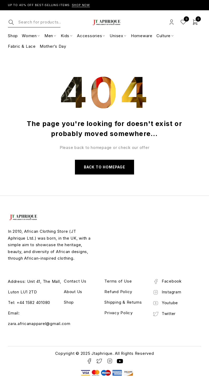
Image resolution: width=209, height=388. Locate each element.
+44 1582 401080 (33, 303)
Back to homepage (105, 167)
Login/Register (171, 22)
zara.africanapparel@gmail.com (39, 324)
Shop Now (81, 5)
